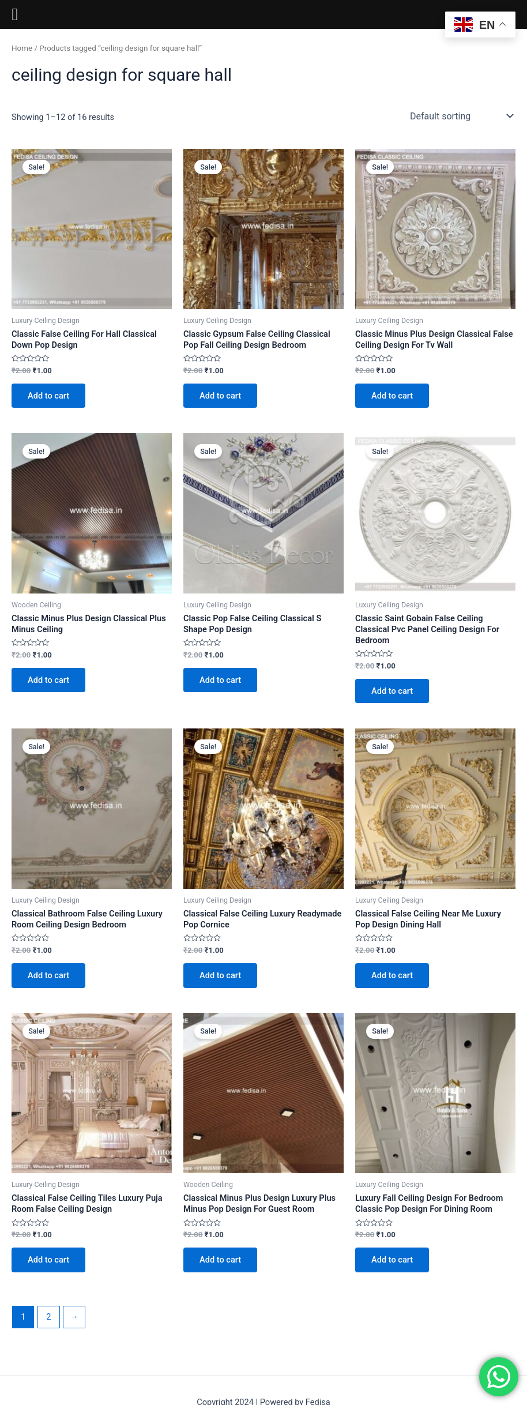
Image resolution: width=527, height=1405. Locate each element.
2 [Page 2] (48, 1317)
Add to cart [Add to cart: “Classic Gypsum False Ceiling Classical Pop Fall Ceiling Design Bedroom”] (220, 395)
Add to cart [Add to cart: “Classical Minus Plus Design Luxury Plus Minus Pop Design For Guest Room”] (220, 1259)
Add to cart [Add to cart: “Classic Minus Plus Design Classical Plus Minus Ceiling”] (48, 680)
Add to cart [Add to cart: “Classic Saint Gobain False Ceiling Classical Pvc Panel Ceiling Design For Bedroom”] (392, 691)
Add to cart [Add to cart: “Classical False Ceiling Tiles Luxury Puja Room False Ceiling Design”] (48, 1259)
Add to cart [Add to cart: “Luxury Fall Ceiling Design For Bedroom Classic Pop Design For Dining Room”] (392, 1259)
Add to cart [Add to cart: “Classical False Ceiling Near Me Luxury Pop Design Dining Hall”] (392, 975)
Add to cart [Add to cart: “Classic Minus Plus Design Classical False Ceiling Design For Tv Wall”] (392, 395)
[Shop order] (460, 115)
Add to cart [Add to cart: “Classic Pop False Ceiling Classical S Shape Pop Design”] (220, 680)
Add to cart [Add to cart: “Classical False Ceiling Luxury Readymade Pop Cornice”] (220, 975)
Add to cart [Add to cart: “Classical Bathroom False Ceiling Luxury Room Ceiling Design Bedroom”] (48, 975)
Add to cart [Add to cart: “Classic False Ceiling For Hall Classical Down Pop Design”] (48, 395)
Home (22, 48)
